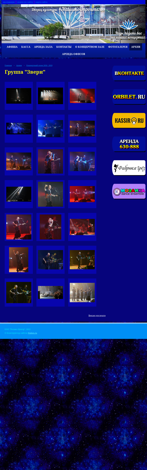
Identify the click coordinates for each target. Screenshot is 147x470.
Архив (135, 47)
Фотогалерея (117, 47)
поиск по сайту (25, 2)
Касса (25, 47)
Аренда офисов (73, 54)
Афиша (12, 47)
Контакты (63, 47)
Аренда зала (43, 47)
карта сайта (41, 2)
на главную (9, 2)
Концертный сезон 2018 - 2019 (39, 65)
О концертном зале (89, 47)
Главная (8, 65)
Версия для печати (97, 315)
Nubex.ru (32, 333)
